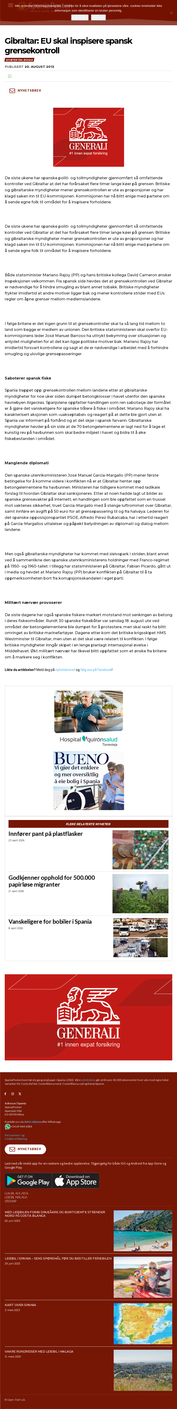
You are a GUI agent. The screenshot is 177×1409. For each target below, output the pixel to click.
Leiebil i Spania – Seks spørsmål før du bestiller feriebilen (58, 1258)
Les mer (98, 17)
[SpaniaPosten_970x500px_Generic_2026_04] (88, 1017)
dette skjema (32, 1121)
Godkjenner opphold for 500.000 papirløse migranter (52, 881)
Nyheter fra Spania (19, 60)
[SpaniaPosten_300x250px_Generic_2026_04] (88, 137)
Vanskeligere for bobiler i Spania (50, 921)
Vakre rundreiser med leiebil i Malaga (39, 1351)
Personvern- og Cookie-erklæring (16, 1137)
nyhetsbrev (88, 1080)
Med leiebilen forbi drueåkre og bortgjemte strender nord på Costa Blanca (55, 1213)
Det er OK (80, 17)
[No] (171, 12)
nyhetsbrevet (65, 670)
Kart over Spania (20, 1305)
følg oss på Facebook (96, 670)
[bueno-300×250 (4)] (88, 780)
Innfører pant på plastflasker (46, 833)
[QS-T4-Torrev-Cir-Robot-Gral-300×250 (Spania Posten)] (88, 719)
